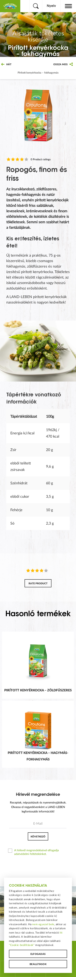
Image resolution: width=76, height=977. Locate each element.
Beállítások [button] (38, 964)
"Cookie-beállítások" (22, 945)
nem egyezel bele (43, 924)
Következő (38, 836)
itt (61, 932)
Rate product (38, 583)
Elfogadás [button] (38, 954)
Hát (6, 64)
